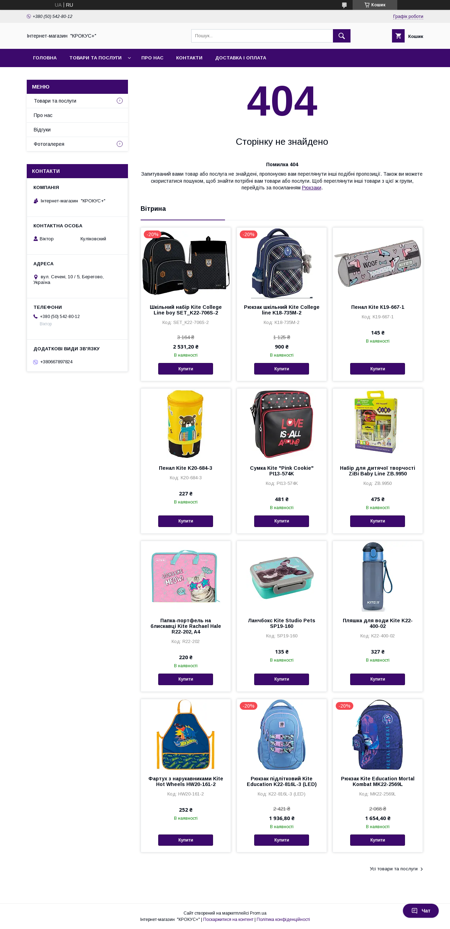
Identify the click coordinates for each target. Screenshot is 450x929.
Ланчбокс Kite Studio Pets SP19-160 (281, 623)
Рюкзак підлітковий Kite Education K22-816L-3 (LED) (282, 781)
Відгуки (42, 129)
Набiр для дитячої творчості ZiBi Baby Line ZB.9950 (377, 470)
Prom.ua (258, 913)
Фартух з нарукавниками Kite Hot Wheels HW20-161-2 (185, 781)
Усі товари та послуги (394, 868)
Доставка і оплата (240, 57)
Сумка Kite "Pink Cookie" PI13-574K (282, 470)
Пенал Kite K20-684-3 (185, 468)
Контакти (189, 57)
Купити (185, 368)
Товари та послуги (95, 57)
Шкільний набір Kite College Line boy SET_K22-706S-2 (186, 310)
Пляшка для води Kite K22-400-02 (378, 623)
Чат (420, 911)
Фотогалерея (49, 144)
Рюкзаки (311, 187)
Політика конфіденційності (283, 919)
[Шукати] (342, 36)
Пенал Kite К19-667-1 (377, 307)
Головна (45, 57)
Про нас (152, 57)
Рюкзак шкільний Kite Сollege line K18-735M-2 (282, 310)
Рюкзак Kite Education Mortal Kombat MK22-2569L (377, 781)
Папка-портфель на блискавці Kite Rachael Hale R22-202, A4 (185, 626)
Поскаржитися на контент (228, 919)
